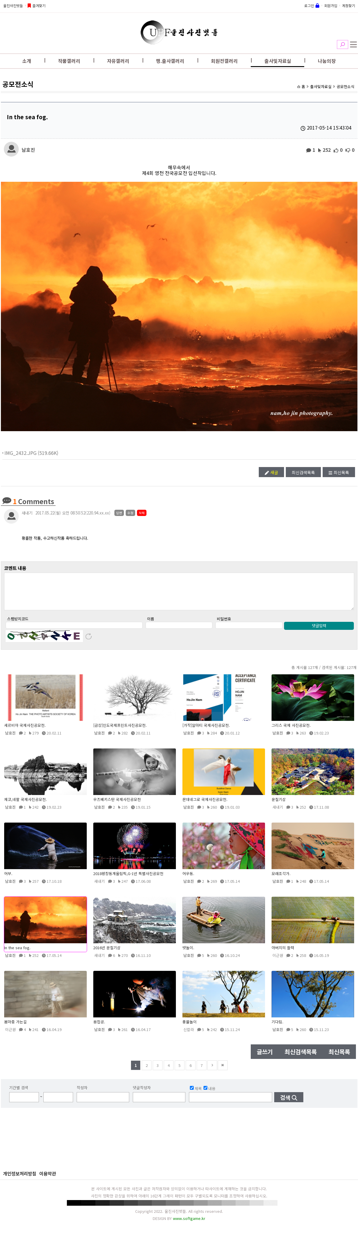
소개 (26, 60)
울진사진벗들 (13, 5)
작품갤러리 (69, 60)
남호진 (28, 149)
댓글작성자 (142, 1094)
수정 (130, 513)
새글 (274, 472)
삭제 (142, 513)
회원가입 (330, 5)
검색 (342, 44)
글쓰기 (265, 1058)
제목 (196, 1094)
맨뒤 (223, 1071)
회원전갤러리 (224, 60)
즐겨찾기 (38, 5)
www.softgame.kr (189, 1224)
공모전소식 (345, 86)
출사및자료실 (277, 60)
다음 (212, 1071)
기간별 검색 (18, 1094)
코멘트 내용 (15, 568)
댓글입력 (319, 632)
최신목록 (341, 472)
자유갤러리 (118, 60)
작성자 (82, 1094)
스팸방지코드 (18, 625)
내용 (209, 1094)
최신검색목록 (303, 472)
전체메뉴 (353, 44)
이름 (150, 625)
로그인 (309, 5)
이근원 (277, 961)
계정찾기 (348, 5)
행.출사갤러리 (170, 60)
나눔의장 (327, 60)
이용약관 (47, 1179)
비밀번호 (224, 625)
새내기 (27, 513)
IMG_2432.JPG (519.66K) (31, 452)
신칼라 (188, 1035)
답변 (119, 513)
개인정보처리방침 (19, 1179)
